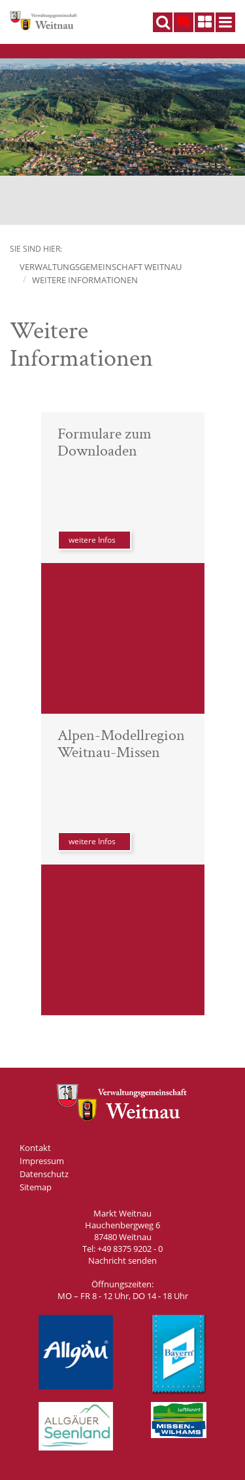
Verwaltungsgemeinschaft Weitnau (101, 267)
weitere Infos (92, 539)
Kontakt (35, 1148)
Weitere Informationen (85, 280)
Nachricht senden (122, 1260)
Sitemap (36, 1187)
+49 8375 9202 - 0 (130, 1249)
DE (183, 19)
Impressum (42, 1161)
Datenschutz (44, 1174)
